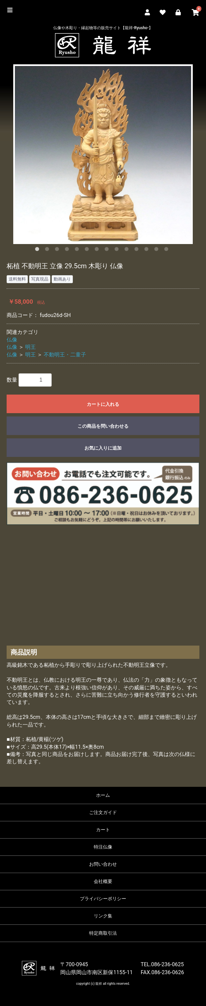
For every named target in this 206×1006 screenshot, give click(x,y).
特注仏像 (103, 846)
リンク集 (103, 915)
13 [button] (157, 250)
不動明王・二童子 (65, 354)
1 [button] (38, 250)
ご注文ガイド (103, 812)
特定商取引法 (103, 933)
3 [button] (58, 250)
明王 (30, 347)
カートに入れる (103, 404)
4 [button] (68, 250)
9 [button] (118, 250)
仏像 (12, 340)
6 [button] (88, 250)
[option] (103, 154)
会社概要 (103, 881)
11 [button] (137, 250)
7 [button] (98, 250)
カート (103, 829)
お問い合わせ (103, 864)
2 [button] (48, 250)
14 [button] (167, 250)
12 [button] (147, 250)
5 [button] (78, 250)
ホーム (103, 795)
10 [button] (128, 250)
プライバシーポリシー (103, 898)
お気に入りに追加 (103, 448)
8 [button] (108, 250)
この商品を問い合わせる (103, 426)
